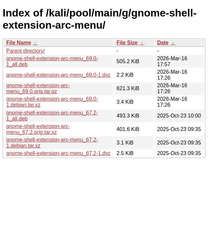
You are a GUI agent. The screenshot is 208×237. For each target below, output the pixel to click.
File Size (127, 42)
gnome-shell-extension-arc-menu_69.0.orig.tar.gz (38, 88)
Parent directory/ (25, 51)
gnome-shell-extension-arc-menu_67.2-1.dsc (58, 153)
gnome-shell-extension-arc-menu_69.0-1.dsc (58, 75)
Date (163, 42)
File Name (18, 42)
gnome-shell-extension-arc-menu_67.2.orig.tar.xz (38, 129)
